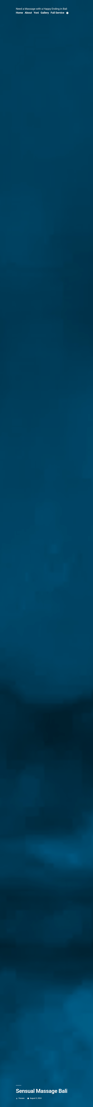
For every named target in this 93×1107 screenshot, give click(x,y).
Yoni (36, 12)
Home (19, 12)
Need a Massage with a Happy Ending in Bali (41, 8)
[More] (67, 13)
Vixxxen (22, 1098)
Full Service (57, 12)
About (28, 12)
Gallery (45, 12)
